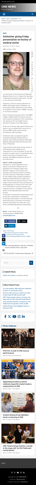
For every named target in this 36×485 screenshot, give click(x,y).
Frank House (10, 231)
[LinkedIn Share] (9, 226)
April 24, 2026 (7, 355)
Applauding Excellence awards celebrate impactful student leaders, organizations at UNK (17, 384)
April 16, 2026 (7, 419)
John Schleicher (8, 234)
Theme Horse (20, 479)
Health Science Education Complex (13, 232)
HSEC (26, 232)
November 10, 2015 (9, 46)
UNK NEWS (8, 6)
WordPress (24, 482)
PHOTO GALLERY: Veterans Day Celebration (17, 253)
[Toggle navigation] (4, 14)
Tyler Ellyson (16, 388)
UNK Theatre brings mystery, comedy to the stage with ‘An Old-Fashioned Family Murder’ (17, 448)
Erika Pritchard (16, 355)
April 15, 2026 (7, 453)
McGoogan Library (18, 234)
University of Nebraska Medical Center (14, 236)
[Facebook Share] (10, 221)
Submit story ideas (9, 275)
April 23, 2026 (7, 388)
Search (31, 263)
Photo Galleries (9, 326)
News (5, 33)
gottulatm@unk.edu (9, 215)
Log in (3, 463)
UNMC (28, 236)
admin (18, 46)
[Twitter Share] (22, 221)
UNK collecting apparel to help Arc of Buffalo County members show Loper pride (19, 246)
